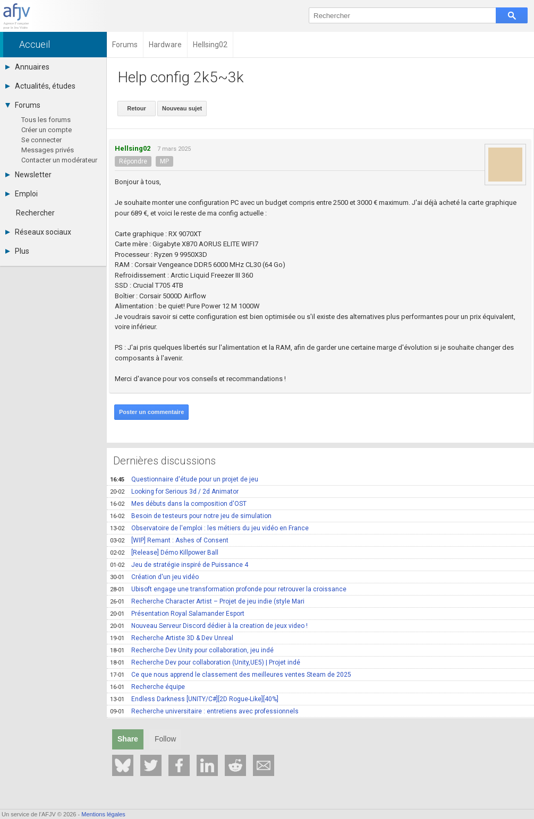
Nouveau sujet (182, 108)
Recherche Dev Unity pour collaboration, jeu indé (192, 650)
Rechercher (35, 213)
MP (164, 161)
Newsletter (28, 174)
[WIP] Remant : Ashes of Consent (169, 540)
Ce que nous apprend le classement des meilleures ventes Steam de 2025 (230, 674)
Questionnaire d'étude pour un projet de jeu (184, 479)
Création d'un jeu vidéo (154, 577)
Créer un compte (46, 130)
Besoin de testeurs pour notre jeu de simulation (191, 516)
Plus (17, 251)
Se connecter (41, 140)
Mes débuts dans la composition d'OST (178, 503)
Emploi (21, 193)
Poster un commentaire (151, 412)
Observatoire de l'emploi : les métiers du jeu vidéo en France (209, 528)
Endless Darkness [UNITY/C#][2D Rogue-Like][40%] (194, 699)
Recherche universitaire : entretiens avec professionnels (204, 711)
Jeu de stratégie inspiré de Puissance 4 (179, 564)
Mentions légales (103, 814)
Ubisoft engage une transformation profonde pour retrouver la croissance (228, 589)
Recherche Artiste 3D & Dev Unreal (171, 638)
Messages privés (47, 150)
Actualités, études (40, 86)
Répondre (133, 161)
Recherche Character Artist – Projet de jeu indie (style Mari (207, 601)
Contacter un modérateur (59, 160)
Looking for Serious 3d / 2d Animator (174, 491)
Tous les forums (46, 120)
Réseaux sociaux (38, 232)
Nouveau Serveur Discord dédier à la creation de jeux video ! (209, 626)
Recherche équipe (147, 687)
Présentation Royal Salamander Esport (177, 613)
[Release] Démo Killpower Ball (164, 552)
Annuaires (27, 67)
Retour (136, 108)
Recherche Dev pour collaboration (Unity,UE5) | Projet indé (205, 662)
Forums (22, 105)
